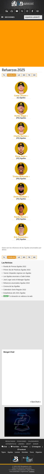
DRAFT (28, 444)
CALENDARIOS (33, 441)
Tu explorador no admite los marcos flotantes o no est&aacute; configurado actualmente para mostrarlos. (22, 281)
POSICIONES (21, 441)
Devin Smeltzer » (21, 197)
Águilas (10, 452)
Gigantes (39, 452)
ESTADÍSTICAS (11, 444)
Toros (32, 452)
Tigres (3, 452)
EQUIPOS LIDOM (32, 17)
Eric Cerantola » (21, 237)
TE (29, 75)
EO (24, 75)
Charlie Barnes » (21, 136)
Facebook (22, 449)
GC (34, 75)
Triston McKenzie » (21, 177)
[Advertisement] (22, 43)
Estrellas (25, 452)
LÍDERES (21, 444)
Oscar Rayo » (21, 156)
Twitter (24, 447)
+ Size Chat (34, 402)
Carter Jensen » (21, 96)
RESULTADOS (10, 441)
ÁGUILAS (11, 75)
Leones (17, 452)
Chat (4, 447)
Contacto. (31, 471)
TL (4, 75)
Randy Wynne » (21, 217)
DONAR (35, 444)
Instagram (36, 447)
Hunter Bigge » (21, 116)
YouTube (15, 447)
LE (19, 75)
